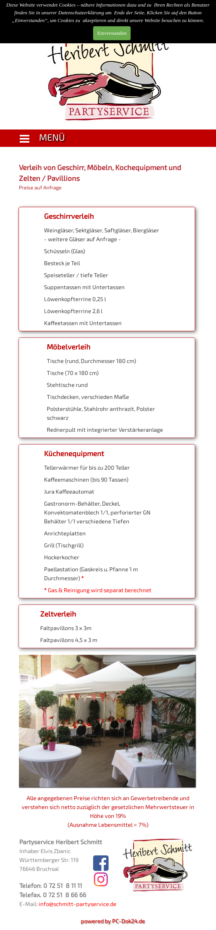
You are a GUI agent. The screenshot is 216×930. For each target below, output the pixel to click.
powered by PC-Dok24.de (113, 920)
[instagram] (101, 879)
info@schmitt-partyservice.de (77, 903)
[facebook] (101, 863)
